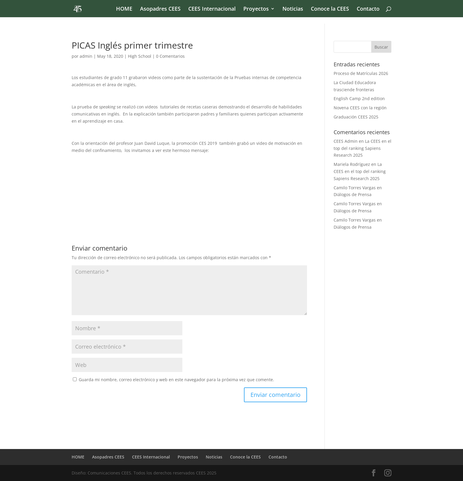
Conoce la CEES (330, 9)
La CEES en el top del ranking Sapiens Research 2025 (362, 148)
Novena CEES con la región (360, 107)
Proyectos (256, 9)
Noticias (292, 9)
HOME (124, 9)
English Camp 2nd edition (359, 98)
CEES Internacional (212, 9)
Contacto (368, 9)
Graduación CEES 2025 (356, 117)
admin (86, 56)
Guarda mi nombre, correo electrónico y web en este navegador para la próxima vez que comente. (176, 379)
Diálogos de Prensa (353, 194)
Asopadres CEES (160, 9)
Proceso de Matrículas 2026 (361, 73)
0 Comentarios (170, 56)
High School (139, 56)
